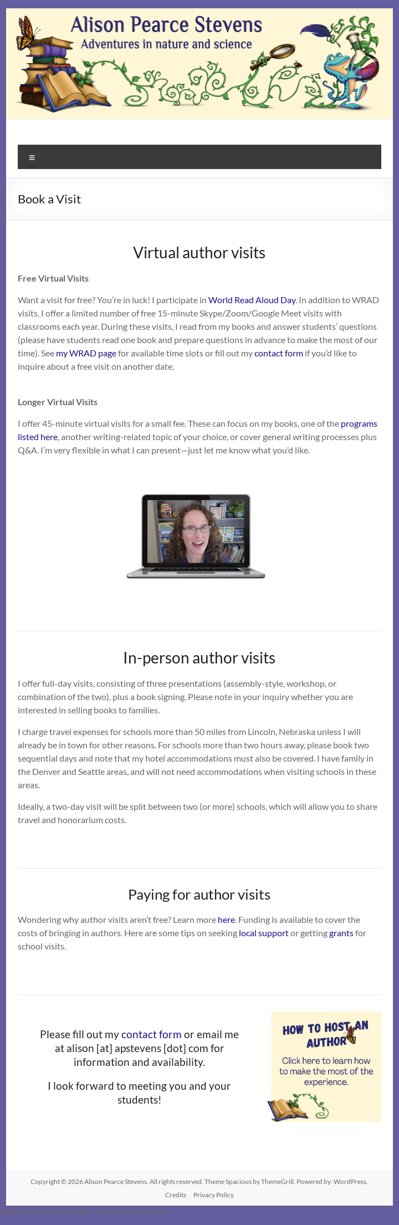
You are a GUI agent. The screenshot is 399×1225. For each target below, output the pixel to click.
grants (341, 932)
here (226, 919)
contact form (278, 353)
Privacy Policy (213, 1195)
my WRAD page (86, 353)
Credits (175, 1195)
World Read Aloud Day (251, 299)
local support (264, 932)
